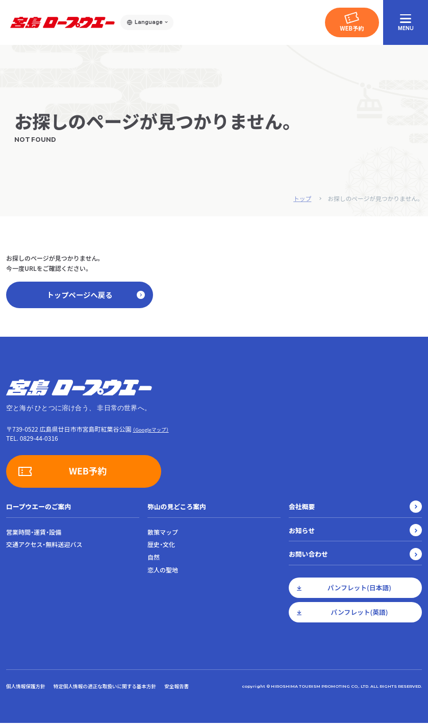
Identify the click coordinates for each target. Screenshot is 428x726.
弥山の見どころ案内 (176, 509)
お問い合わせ (308, 557)
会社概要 (302, 509)
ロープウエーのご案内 (38, 509)
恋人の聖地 (162, 573)
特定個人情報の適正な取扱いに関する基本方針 (105, 688)
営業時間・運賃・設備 (33, 535)
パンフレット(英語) (359, 615)
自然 (153, 560)
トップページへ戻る (94, 296)
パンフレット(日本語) (359, 590)
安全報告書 (176, 688)
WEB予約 (352, 28)
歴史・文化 (161, 547)
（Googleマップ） (150, 432)
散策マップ (162, 535)
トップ (300, 198)
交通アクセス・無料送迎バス (44, 547)
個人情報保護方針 (25, 688)
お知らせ (302, 533)
